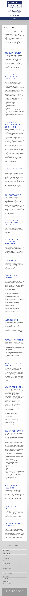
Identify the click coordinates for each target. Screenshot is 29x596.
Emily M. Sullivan (6, 576)
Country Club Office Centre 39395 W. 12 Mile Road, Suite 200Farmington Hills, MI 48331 (14, 11)
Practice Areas (12, 20)
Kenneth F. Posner (6, 565)
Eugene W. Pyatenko (7, 568)
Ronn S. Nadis (6, 558)
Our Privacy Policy (14, 593)
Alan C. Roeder (6, 571)
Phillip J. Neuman (6, 563)
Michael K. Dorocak (7, 548)
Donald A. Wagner (6, 578)
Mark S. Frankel (6, 550)
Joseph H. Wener (6, 581)
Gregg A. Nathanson (7, 560)
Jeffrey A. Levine (6, 553)
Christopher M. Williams (8, 583)
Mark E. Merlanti (6, 555)
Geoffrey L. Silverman (7, 573)
